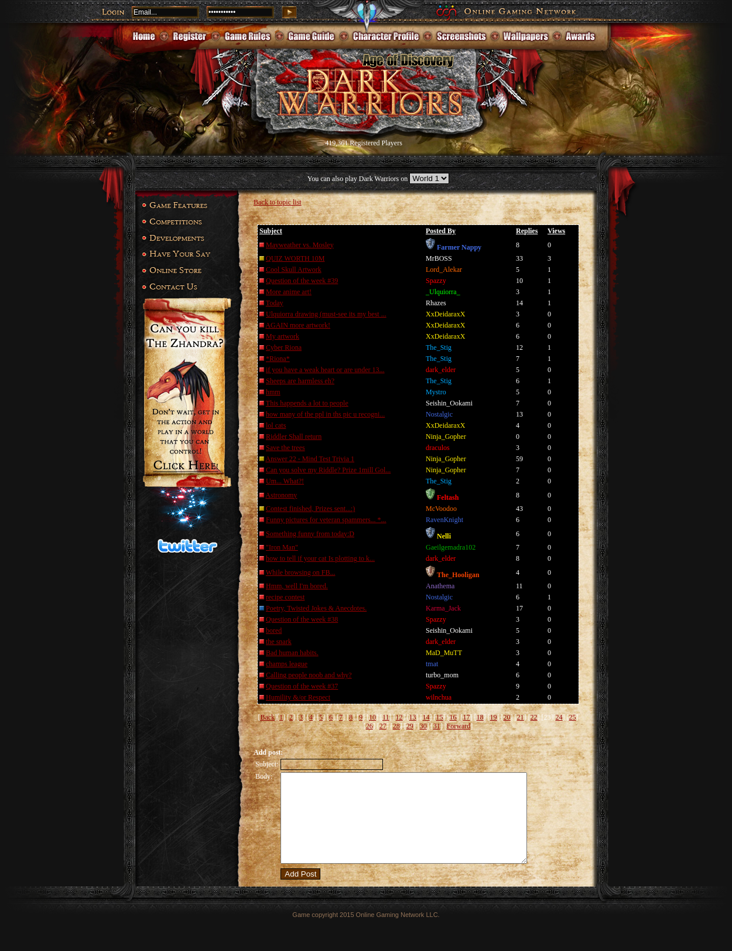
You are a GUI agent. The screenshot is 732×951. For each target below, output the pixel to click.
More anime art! (289, 292)
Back (267, 717)
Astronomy (281, 495)
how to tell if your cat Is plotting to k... (320, 558)
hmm (273, 392)
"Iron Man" (282, 547)
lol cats (276, 425)
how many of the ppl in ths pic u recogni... (325, 414)
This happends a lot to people (307, 403)
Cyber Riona (284, 347)
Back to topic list (278, 202)
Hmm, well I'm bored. (297, 586)
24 (559, 717)
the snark (279, 642)
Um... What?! (285, 481)
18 (480, 717)
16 (453, 717)
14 (426, 717)
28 (396, 726)
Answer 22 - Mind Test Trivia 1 (309, 459)
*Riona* (278, 359)
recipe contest (285, 597)
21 (520, 717)
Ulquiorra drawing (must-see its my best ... (326, 314)
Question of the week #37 (302, 686)
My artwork (282, 336)
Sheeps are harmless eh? (300, 381)
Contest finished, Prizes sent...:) (310, 509)
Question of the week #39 (302, 281)
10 (372, 717)
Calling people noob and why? (309, 675)
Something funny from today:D (310, 534)
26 (369, 726)
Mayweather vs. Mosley (300, 245)
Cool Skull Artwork (293, 269)
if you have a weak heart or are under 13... (325, 370)
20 (507, 717)
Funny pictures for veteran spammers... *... (326, 520)
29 (409, 726)
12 (399, 717)
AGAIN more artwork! (297, 325)
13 (412, 717)
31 (436, 726)
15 (439, 717)
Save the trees (285, 448)
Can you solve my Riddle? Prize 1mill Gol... (328, 470)
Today (274, 303)
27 (382, 726)
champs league (286, 664)
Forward (459, 726)
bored (274, 630)
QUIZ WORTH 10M (295, 258)
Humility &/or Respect (298, 697)
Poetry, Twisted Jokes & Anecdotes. (316, 608)
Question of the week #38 (302, 619)
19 (493, 717)
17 (466, 717)
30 (423, 726)
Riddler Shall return (293, 436)
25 (572, 717)
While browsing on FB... (301, 572)
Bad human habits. (292, 653)
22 (534, 717)
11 (385, 717)
